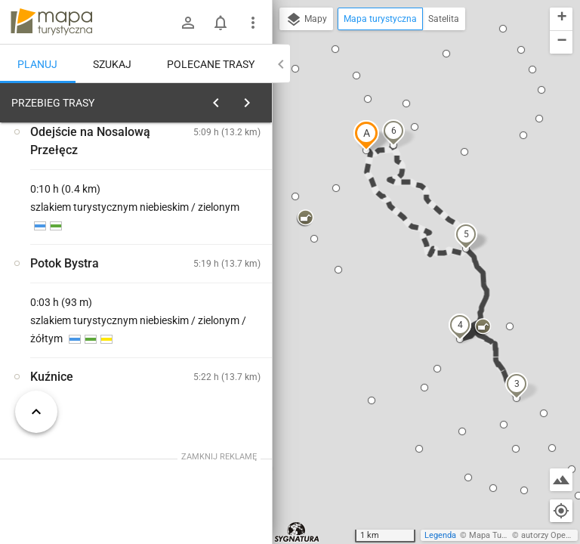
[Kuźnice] (81, 326)
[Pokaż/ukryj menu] (253, 23)
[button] (366, 135)
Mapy (306, 19)
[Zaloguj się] (188, 23)
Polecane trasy (211, 64)
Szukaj (112, 64)
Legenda (440, 535)
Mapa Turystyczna (503, 535)
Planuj (37, 64)
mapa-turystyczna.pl (51, 22)
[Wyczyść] (259, 99)
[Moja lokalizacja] (561, 510)
